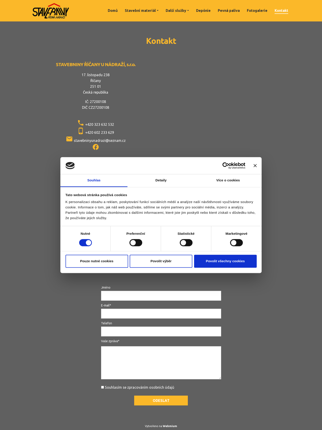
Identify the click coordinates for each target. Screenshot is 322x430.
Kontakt (281, 10)
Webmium (170, 426)
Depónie (203, 10)
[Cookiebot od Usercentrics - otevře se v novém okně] (225, 165)
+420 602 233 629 (99, 132)
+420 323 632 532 (99, 124)
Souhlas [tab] (93, 180)
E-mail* (106, 305)
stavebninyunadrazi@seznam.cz (100, 140)
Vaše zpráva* (110, 341)
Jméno (105, 287)
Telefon (106, 323)
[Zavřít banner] (255, 165)
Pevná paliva (229, 10)
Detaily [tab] (161, 180)
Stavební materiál (140, 10)
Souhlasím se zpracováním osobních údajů (139, 387)
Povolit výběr (161, 261)
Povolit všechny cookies (225, 261)
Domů (113, 10)
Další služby (176, 10)
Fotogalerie (257, 10)
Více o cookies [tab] (228, 180)
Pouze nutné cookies (96, 261)
